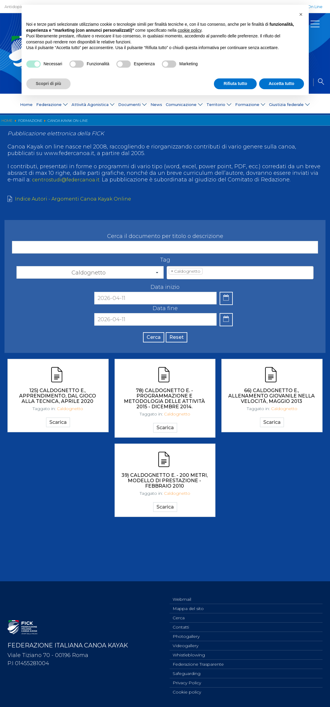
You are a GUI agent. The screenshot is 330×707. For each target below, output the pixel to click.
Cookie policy (187, 691)
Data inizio (165, 306)
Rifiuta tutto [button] (235, 83)
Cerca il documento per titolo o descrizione (165, 255)
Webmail (182, 593)
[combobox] (240, 291)
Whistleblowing (189, 652)
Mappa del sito (188, 603)
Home (26, 104)
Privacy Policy (187, 682)
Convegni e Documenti (252, 123)
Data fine (165, 327)
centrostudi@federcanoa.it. (69, 198)
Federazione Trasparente (198, 662)
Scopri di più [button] (48, 83)
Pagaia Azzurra (115, 123)
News (156, 104)
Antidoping (15, 6)
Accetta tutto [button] (281, 83)
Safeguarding (186, 672)
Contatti (181, 622)
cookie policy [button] (189, 30)
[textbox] (213, 292)
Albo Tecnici (293, 123)
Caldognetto (70, 435)
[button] (301, 14)
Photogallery (186, 632)
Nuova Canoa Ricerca (157, 123)
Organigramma (39, 123)
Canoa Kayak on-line (204, 123)
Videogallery (185, 642)
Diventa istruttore (77, 123)
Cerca (149, 356)
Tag (165, 279)
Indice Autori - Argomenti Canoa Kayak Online (78, 218)
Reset (181, 356)
